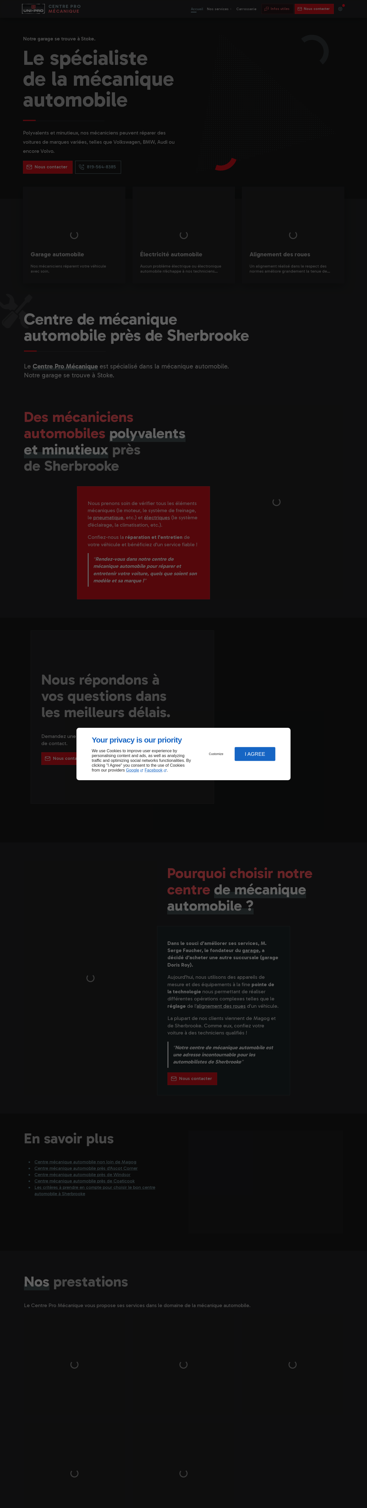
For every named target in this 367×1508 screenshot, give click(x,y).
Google (132, 770)
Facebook (154, 770)
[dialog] (183, 754)
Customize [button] (216, 754)
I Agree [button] (255, 754)
